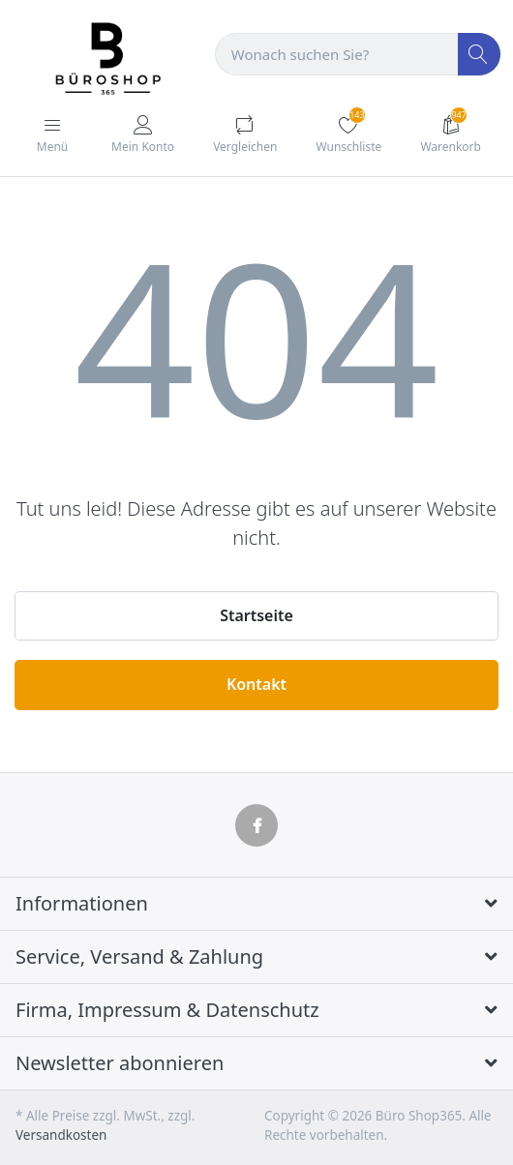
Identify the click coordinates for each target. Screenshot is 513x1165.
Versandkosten (60, 1135)
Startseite (256, 615)
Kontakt (256, 684)
